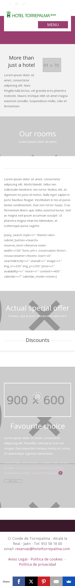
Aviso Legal (18, 559)
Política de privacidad (37, 564)
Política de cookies (47, 559)
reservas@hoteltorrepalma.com (43, 548)
